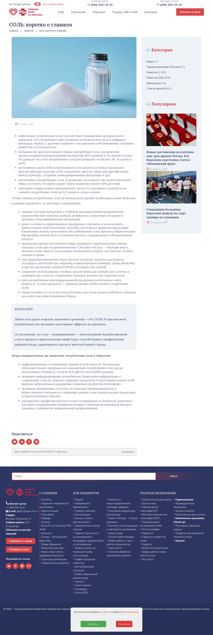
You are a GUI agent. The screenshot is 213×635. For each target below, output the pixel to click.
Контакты (151, 12)
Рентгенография (151, 529)
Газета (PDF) (81, 592)
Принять (93, 624)
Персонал (99, 12)
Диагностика (149, 503)
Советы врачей (156, 88)
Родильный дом (184, 499)
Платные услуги (190, 11)
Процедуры (153, 83)
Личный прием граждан (121, 537)
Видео (150, 61)
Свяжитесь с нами (20, 541)
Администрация (49, 511)
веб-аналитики (130, 611)
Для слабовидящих (49, 4)
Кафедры (46, 518)
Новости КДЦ (155, 77)
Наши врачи (47, 514)
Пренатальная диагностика (190, 514)
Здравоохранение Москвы (163, 66)
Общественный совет (52, 548)
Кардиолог (147, 533)
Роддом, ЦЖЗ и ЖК (124, 12)
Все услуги (147, 559)
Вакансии (46, 533)
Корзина (180, 540)
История (45, 522)
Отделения (78, 12)
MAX (28, 566)
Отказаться (124, 624)
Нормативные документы (55, 563)
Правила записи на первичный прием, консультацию (84, 552)
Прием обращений (51, 544)
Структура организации (53, 559)
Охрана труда (115, 533)
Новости (151, 72)
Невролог (147, 544)
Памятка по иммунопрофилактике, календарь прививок (118, 503)
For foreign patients (19, 4)
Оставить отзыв (19, 549)
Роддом (79, 499)
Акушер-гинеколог (185, 511)
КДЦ (61, 12)
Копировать (128, 450)
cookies (105, 611)
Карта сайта (114, 548)
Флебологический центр (155, 548)
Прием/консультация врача (157, 499)
